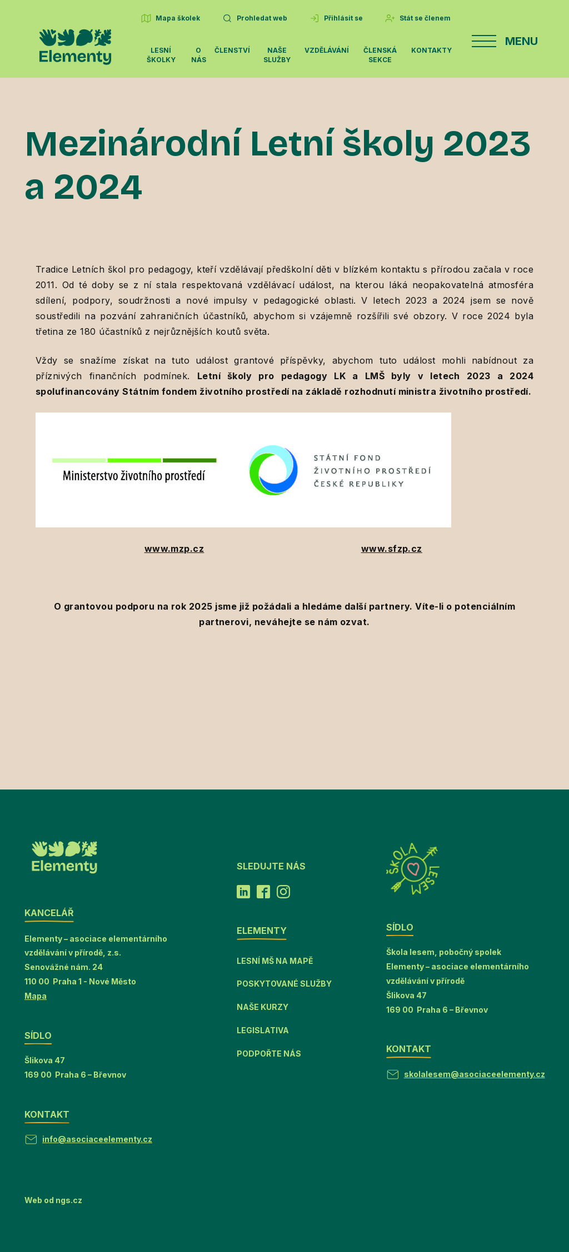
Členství (232, 50)
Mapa (35, 995)
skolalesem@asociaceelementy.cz (474, 1074)
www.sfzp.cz (391, 548)
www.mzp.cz (174, 548)
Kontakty (431, 50)
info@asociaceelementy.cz (97, 1139)
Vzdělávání (327, 50)
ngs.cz (69, 1200)
